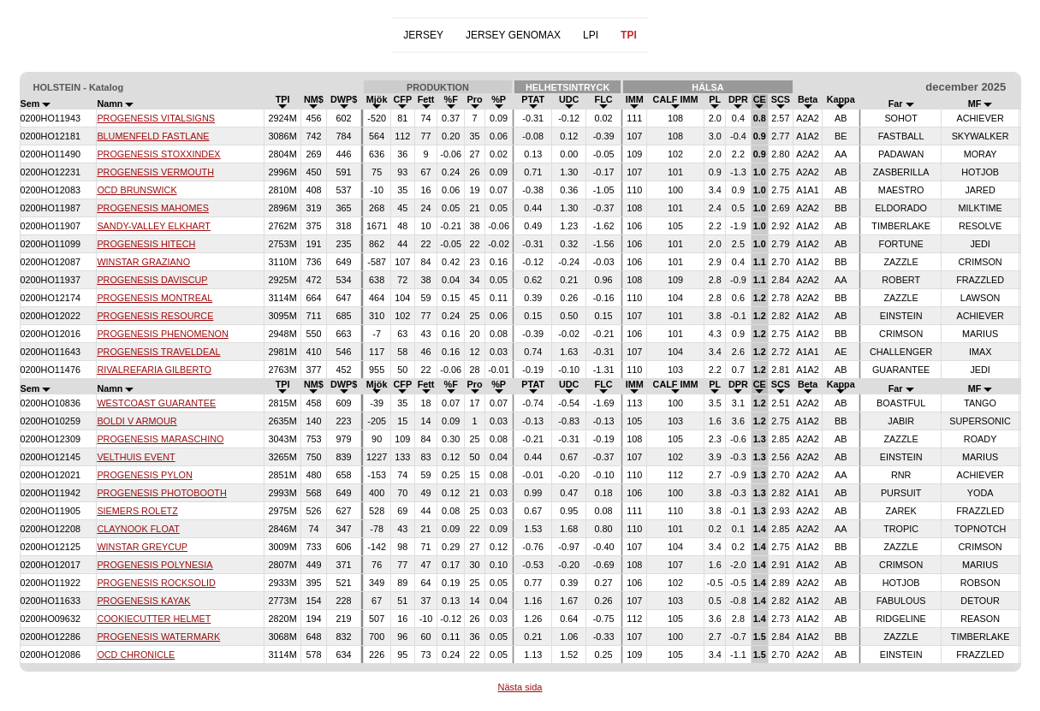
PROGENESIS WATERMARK (158, 636)
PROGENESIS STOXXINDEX (158, 154)
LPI (590, 35)
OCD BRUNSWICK (136, 190)
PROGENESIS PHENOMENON (162, 334)
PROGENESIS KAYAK (143, 600)
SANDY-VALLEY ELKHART (154, 226)
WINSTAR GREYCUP (142, 547)
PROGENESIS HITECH (146, 244)
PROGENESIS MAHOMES (153, 208)
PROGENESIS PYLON (144, 475)
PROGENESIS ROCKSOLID (156, 583)
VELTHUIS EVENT (136, 457)
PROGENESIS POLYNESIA (154, 565)
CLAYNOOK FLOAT (138, 529)
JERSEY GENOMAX (513, 35)
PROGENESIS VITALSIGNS (156, 118)
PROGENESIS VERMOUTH (155, 172)
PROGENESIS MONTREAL (154, 298)
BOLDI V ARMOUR (136, 421)
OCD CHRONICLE (136, 654)
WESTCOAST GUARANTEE (156, 403)
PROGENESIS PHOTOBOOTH (161, 493)
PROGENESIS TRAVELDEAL (158, 352)
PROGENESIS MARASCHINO (160, 439)
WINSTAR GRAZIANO (143, 262)
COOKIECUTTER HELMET (154, 618)
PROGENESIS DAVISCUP (152, 280)
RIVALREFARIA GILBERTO (154, 369)
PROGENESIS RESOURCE (155, 316)
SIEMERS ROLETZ (137, 511)
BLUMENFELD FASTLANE (153, 136)
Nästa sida (520, 687)
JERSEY (423, 35)
